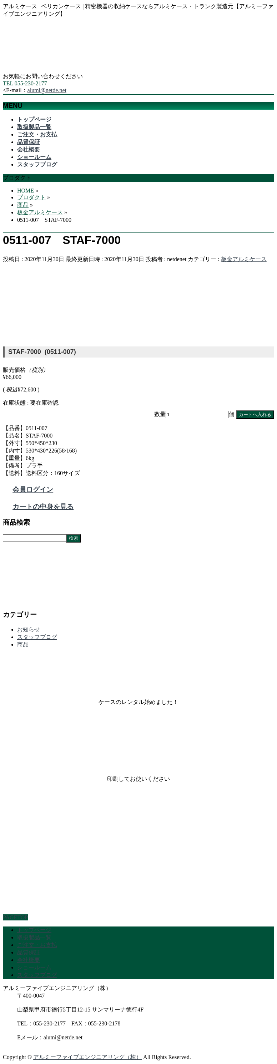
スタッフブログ (37, 637)
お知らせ (28, 629)
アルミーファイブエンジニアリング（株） (87, 1057)
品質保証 (28, 952)
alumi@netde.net (46, 90)
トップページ (34, 930)
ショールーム (34, 967)
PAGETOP (15, 917)
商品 (23, 644)
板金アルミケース (244, 259)
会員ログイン (32, 489)
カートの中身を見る (43, 506)
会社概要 (28, 960)
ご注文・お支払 (37, 945)
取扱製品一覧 (34, 937)
